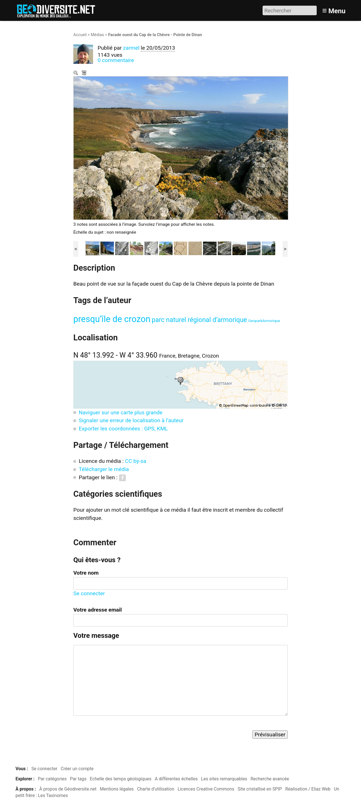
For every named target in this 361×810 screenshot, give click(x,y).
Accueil (80, 34)
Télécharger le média (84, 73)
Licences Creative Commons (206, 789)
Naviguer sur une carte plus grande (120, 412)
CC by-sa (135, 461)
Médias (97, 34)
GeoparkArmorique (264, 321)
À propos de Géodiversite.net (67, 789)
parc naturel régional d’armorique (199, 320)
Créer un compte (77, 768)
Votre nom (86, 573)
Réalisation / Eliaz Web (308, 789)
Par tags (78, 778)
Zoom (76, 73)
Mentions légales (117, 789)
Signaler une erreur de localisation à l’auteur (131, 420)
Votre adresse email (97, 610)
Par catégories (52, 778)
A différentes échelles (176, 778)
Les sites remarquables (224, 778)
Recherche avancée (269, 778)
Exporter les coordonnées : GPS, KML (123, 428)
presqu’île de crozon (111, 319)
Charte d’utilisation (155, 789)
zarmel (131, 48)
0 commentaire (116, 60)
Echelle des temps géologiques (120, 778)
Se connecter (89, 593)
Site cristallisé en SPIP (260, 789)
